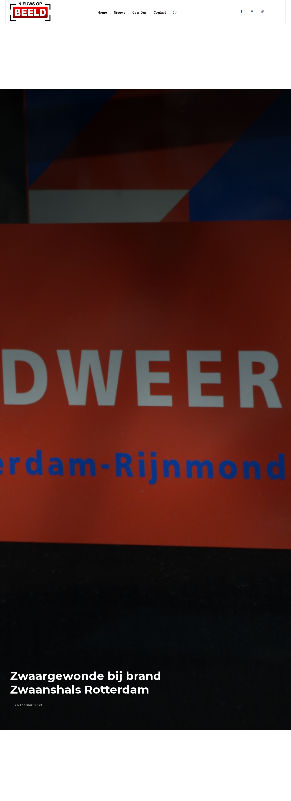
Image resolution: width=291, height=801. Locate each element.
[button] (174, 12)
